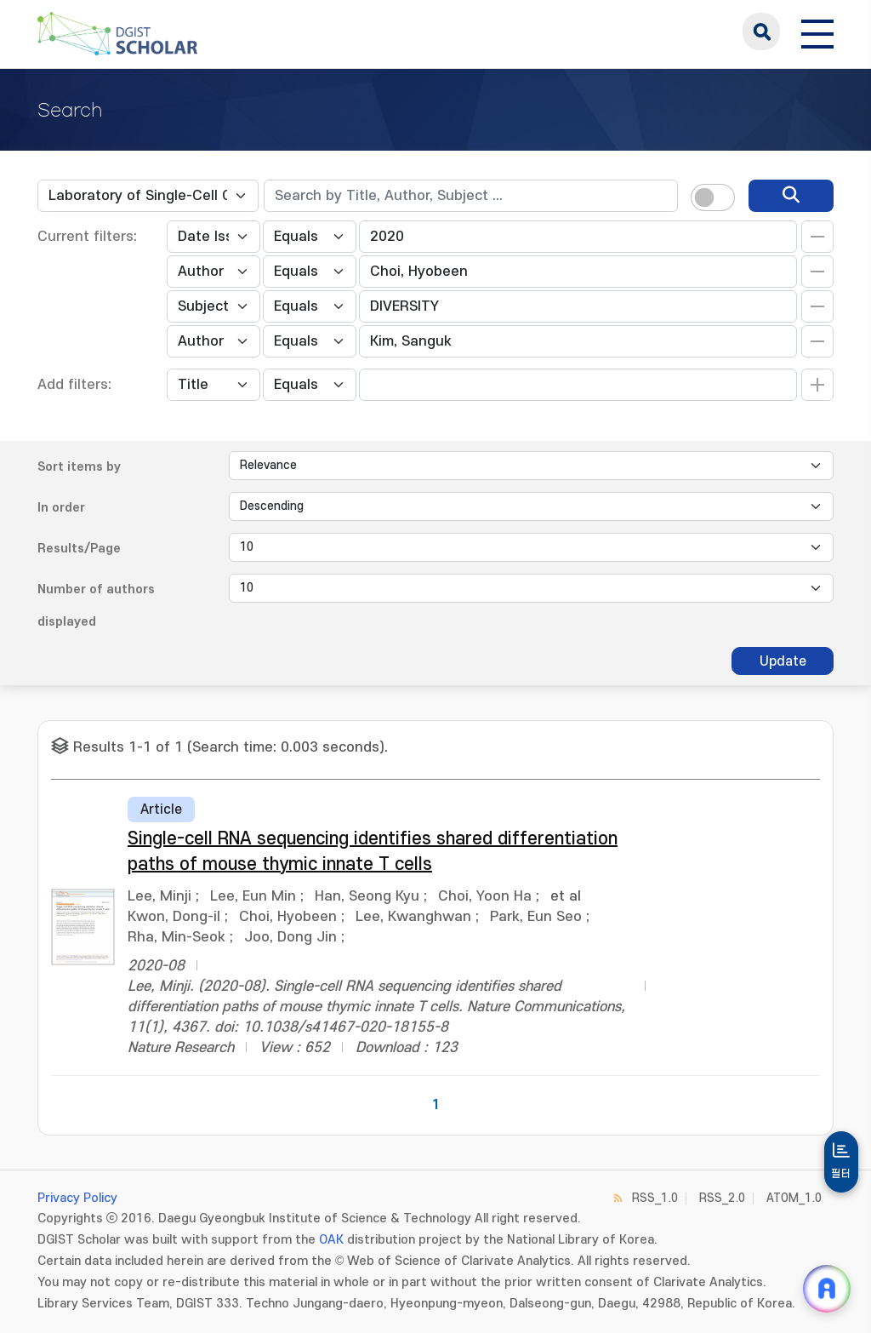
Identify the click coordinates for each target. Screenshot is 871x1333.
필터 (841, 1174)
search (761, 31)
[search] (791, 196)
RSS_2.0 (722, 1198)
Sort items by (79, 467)
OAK (331, 1240)
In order (61, 508)
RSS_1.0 (655, 1198)
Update (783, 661)
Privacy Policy (77, 1198)
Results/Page (79, 548)
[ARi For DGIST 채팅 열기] (827, 1289)
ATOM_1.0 (794, 1198)
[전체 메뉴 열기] (817, 31)
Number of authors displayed (96, 605)
